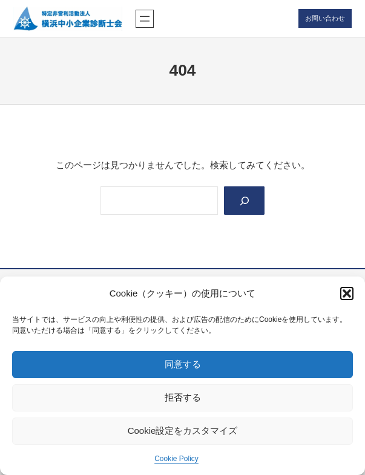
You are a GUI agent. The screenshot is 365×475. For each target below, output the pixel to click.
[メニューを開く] (145, 19)
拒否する (183, 397)
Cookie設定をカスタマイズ (183, 430)
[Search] (244, 200)
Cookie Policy (176, 458)
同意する (183, 364)
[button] (347, 293)
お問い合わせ (325, 18)
